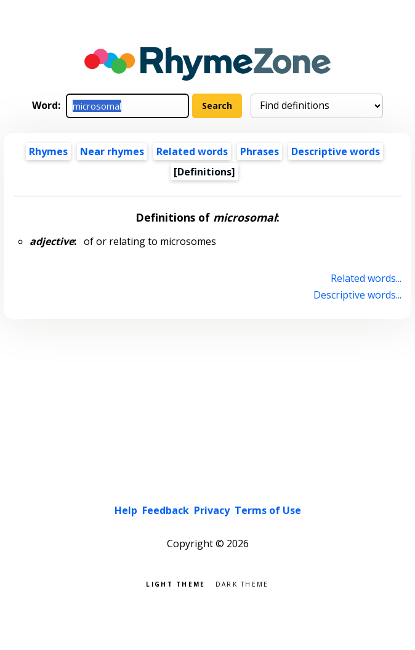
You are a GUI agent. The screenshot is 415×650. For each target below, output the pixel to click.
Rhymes (48, 151)
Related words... (366, 278)
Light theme (175, 583)
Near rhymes (112, 151)
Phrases (259, 151)
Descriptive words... (357, 295)
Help (126, 510)
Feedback (165, 510)
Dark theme (242, 583)
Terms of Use (268, 510)
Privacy (212, 510)
